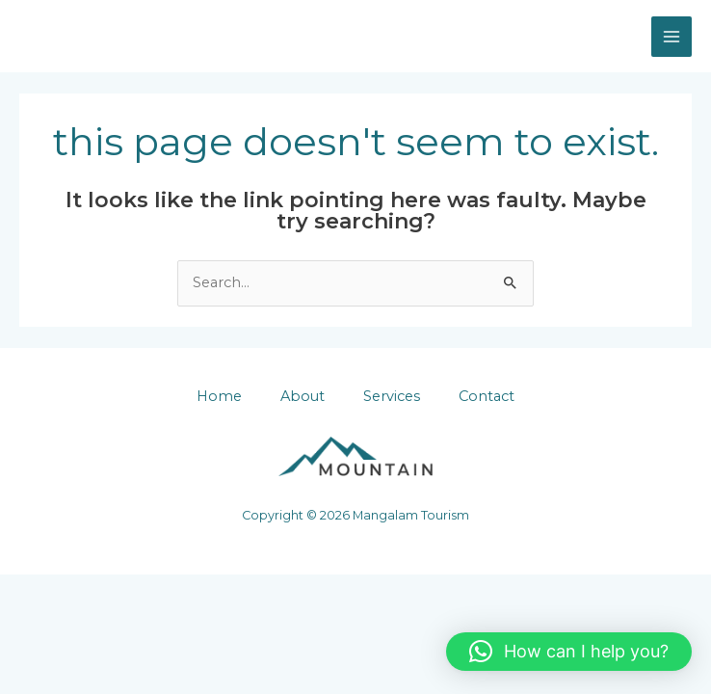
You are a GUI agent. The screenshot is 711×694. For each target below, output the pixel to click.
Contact (486, 396)
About (302, 396)
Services (391, 396)
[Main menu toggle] (671, 36)
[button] (569, 651)
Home (219, 396)
